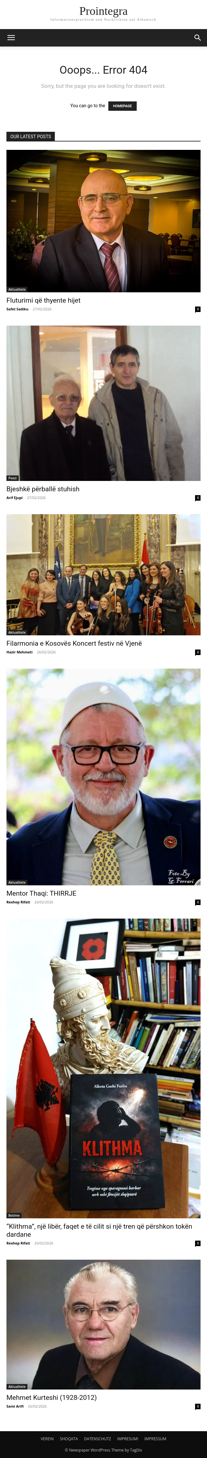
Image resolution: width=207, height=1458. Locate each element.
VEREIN (47, 1439)
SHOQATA (69, 1439)
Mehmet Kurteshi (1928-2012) (51, 1397)
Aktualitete (16, 289)
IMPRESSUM (155, 1439)
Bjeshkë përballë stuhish (43, 489)
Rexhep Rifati (18, 902)
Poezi (12, 478)
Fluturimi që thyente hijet (43, 300)
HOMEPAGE (122, 106)
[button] (11, 38)
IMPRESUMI (127, 1439)
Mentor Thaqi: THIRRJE (41, 893)
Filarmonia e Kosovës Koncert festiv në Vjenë (74, 643)
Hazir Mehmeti (19, 652)
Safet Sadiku (17, 309)
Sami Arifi (15, 1406)
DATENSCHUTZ (97, 1439)
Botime (14, 1215)
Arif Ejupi (14, 497)
